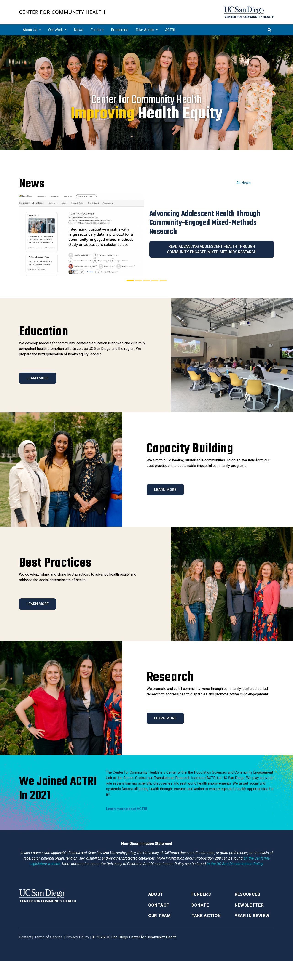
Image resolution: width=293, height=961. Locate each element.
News (78, 30)
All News (243, 183)
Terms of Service (49, 937)
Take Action (206, 915)
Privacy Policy (77, 937)
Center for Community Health (62, 12)
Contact (158, 905)
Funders (97, 30)
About (155, 894)
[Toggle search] (269, 30)
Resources (119, 30)
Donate (200, 905)
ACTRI (170, 30)
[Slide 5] (163, 280)
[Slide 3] (146, 280)
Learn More (38, 378)
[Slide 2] (138, 280)
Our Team (159, 915)
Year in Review (252, 915)
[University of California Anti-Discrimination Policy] (235, 864)
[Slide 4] (154, 280)
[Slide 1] (130, 280)
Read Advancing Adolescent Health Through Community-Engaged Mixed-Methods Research (211, 249)
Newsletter (249, 905)
